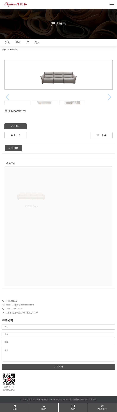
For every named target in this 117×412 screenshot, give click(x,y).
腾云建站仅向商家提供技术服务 (82, 399)
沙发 (7, 42)
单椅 (18, 42)
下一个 (101, 135)
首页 (4, 49)
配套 (37, 42)
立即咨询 (58, 366)
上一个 (15, 135)
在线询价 (15, 126)
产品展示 (14, 49)
